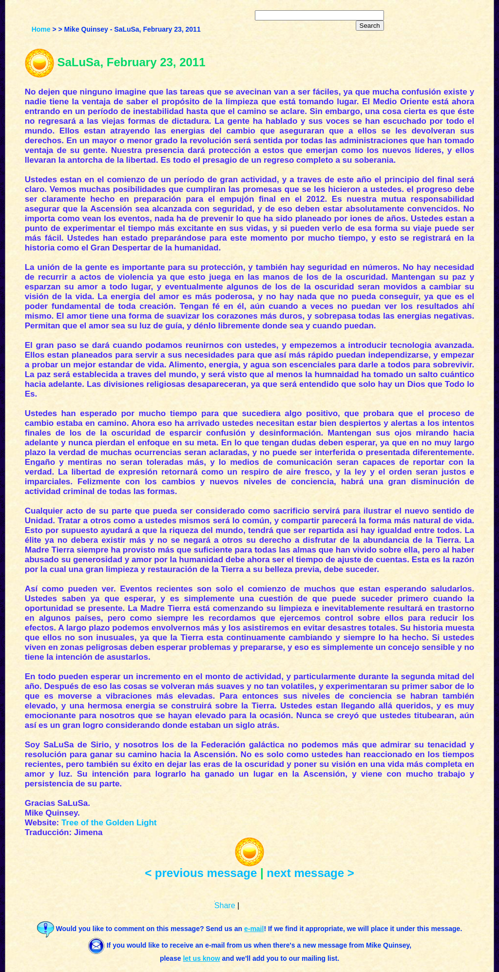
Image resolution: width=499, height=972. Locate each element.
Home (41, 29)
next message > (310, 872)
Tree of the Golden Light (109, 822)
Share (224, 905)
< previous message (201, 872)
